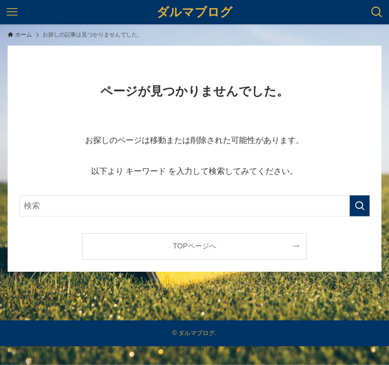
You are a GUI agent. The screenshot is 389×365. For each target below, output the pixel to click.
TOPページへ (194, 246)
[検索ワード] (194, 205)
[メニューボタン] (12, 12)
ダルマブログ (194, 12)
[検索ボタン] (377, 12)
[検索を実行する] (359, 205)
